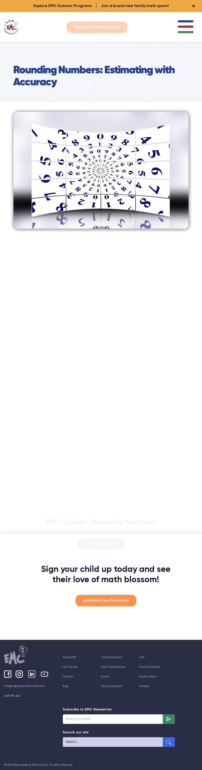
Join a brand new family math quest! (135, 6)
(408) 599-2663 (12, 696)
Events (105, 676)
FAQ (141, 657)
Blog (65, 686)
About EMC (69, 657)
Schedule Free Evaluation (97, 27)
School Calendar (111, 686)
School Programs (111, 657)
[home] (12, 27)
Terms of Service (149, 667)
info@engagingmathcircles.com (24, 686)
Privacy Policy (147, 676)
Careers (68, 676)
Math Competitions (113, 667)
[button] (185, 27)
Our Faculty (70, 667)
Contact (144, 686)
